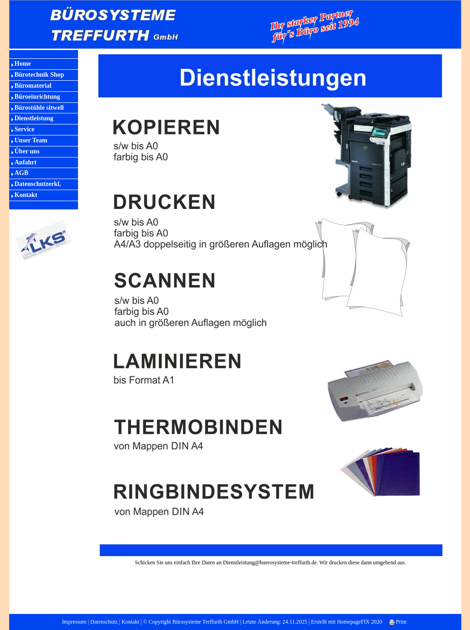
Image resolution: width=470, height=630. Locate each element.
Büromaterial (33, 85)
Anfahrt (26, 162)
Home (23, 63)
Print (398, 622)
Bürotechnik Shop (39, 74)
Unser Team (31, 140)
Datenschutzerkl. (38, 183)
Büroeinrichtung (37, 96)
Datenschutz (104, 622)
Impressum (74, 622)
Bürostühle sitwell (39, 107)
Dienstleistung (34, 118)
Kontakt (26, 194)
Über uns (27, 151)
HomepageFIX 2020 (359, 622)
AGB (21, 172)
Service (25, 129)
